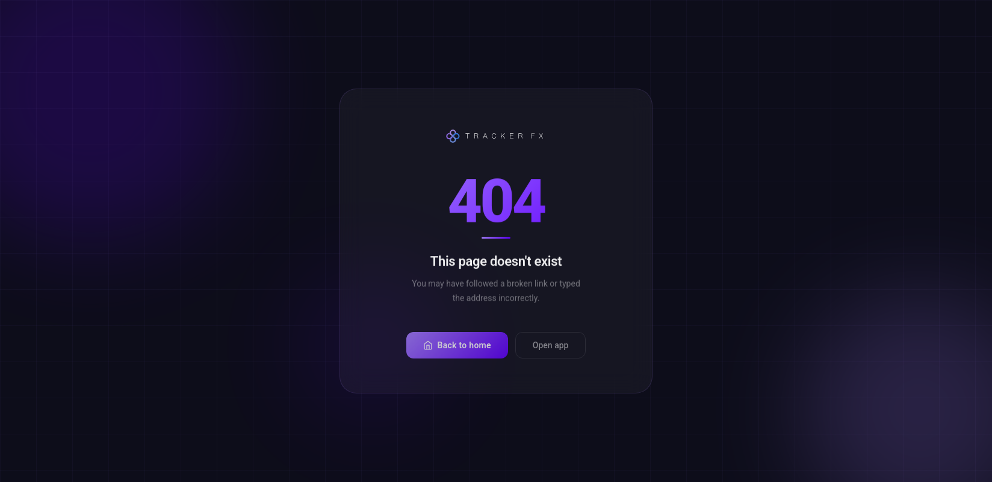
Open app (551, 353)
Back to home (457, 353)
